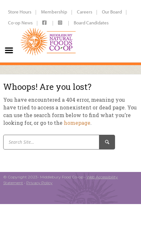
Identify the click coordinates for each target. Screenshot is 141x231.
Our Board (112, 12)
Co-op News (20, 23)
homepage (77, 122)
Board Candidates (91, 23)
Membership (54, 12)
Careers (84, 12)
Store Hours (19, 12)
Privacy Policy (39, 182)
